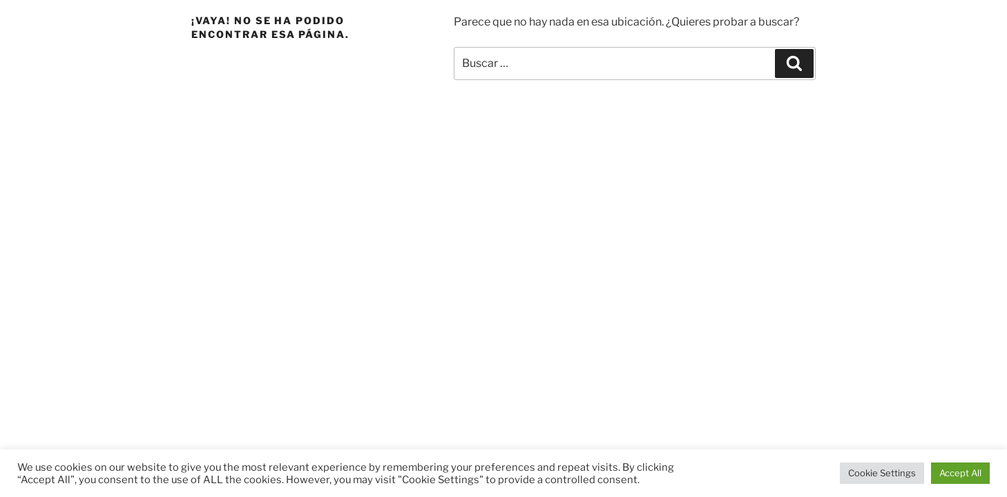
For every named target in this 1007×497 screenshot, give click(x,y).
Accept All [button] (960, 472)
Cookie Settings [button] (882, 472)
